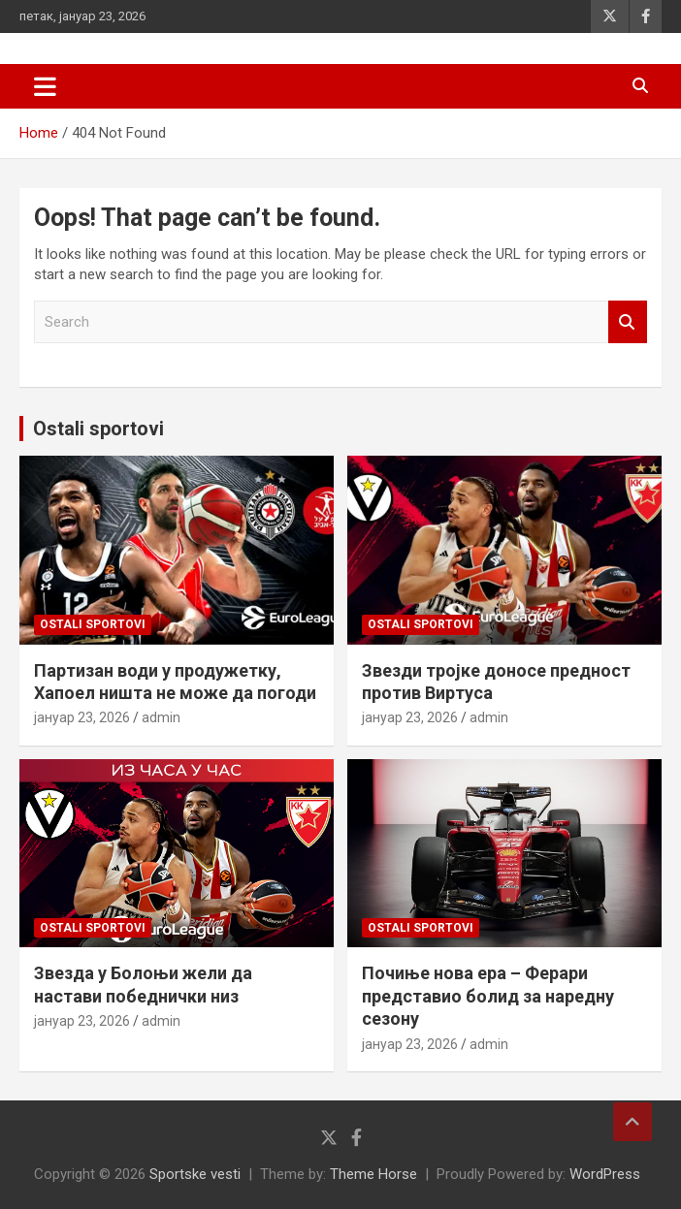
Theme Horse (373, 1174)
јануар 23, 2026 (82, 717)
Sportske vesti (195, 1174)
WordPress (604, 1174)
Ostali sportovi (98, 428)
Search (627, 322)
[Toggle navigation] (45, 86)
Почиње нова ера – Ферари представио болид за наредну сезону (488, 996)
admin (161, 717)
